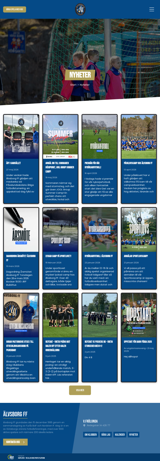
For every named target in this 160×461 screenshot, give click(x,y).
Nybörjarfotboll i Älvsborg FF (99, 256)
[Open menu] (151, 9)
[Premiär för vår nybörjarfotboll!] (99, 137)
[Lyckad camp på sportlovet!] (60, 230)
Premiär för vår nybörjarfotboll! (93, 165)
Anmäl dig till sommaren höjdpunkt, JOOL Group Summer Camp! (59, 167)
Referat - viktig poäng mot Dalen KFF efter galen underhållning (57, 346)
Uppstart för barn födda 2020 (138, 341)
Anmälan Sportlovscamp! (136, 256)
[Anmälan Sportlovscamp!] (139, 230)
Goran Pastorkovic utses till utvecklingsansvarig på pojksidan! (19, 346)
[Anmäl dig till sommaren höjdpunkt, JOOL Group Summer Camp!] (60, 137)
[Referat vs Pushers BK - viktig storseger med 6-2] (99, 315)
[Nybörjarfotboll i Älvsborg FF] (99, 230)
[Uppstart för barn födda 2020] (139, 315)
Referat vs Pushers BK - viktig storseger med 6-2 (99, 344)
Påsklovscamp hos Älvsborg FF (138, 163)
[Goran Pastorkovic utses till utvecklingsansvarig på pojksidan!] (21, 315)
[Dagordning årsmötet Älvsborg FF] (21, 230)
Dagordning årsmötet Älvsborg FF (20, 258)
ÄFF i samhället (13, 163)
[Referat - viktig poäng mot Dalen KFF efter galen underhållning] (60, 315)
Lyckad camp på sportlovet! (58, 256)
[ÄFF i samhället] (21, 137)
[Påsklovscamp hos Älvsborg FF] (139, 137)
